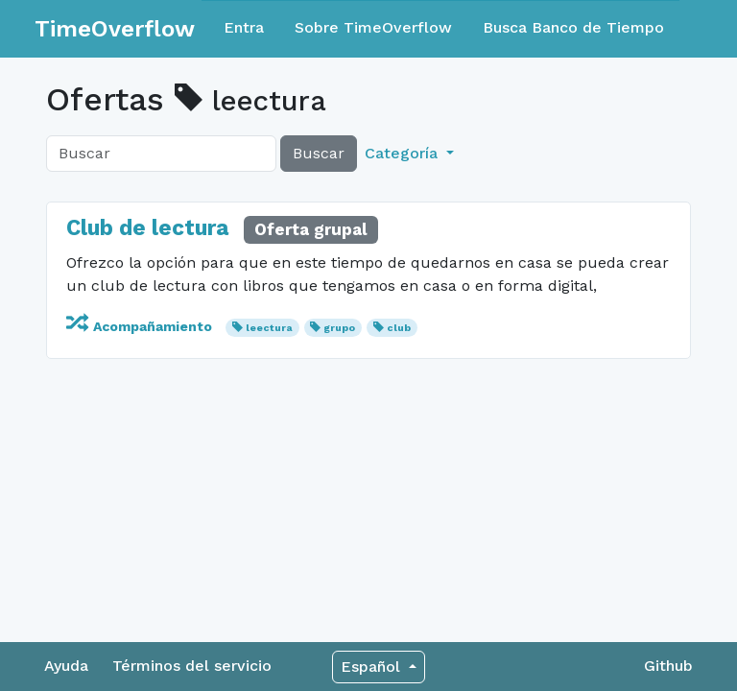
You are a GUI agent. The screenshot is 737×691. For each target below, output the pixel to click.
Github (668, 665)
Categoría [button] (403, 153)
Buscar (319, 153)
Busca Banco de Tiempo (573, 27)
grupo (339, 328)
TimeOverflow (115, 28)
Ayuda (66, 665)
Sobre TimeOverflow (373, 27)
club (399, 328)
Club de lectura (147, 228)
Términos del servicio (192, 665)
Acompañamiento (141, 326)
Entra (244, 27)
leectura (269, 328)
